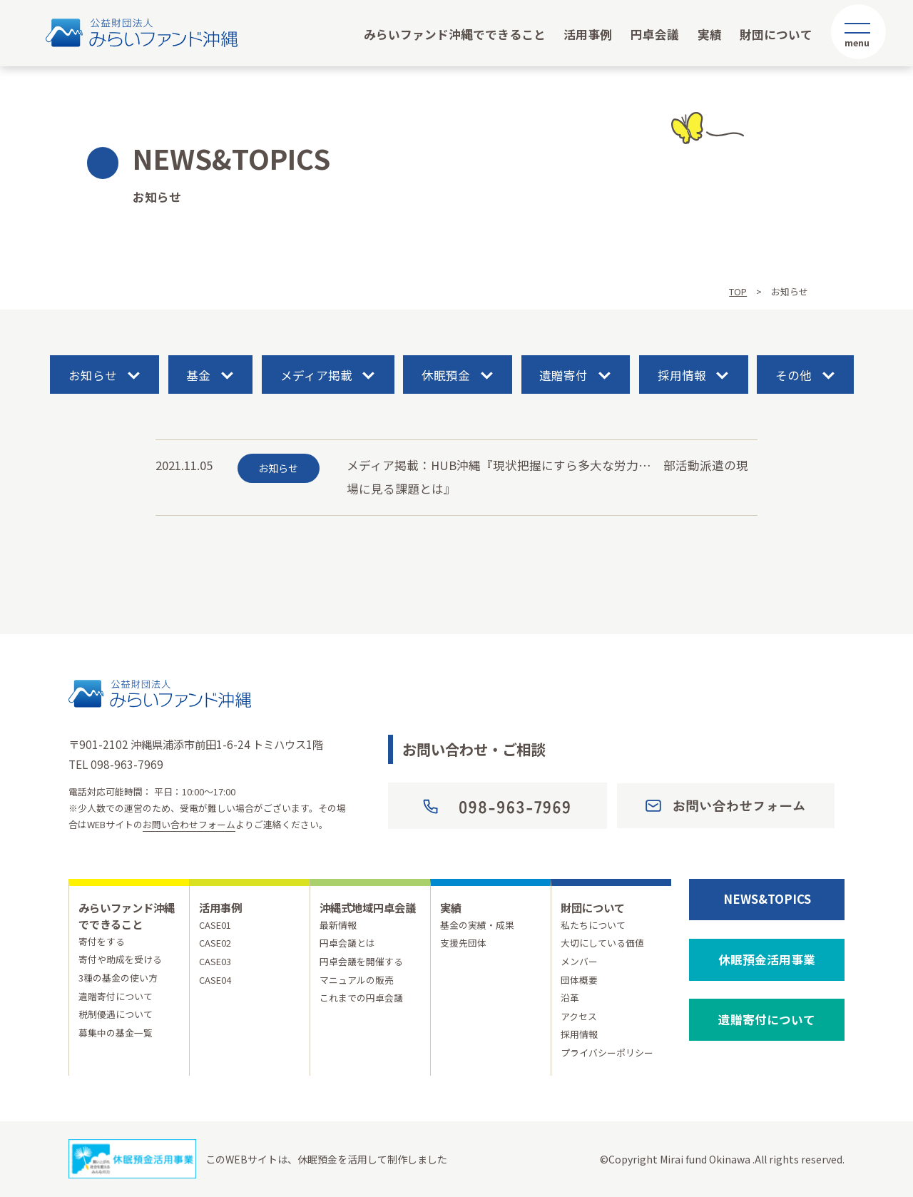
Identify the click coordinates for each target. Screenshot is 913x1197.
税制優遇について (115, 1014)
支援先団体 (463, 942)
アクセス (579, 1016)
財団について (776, 34)
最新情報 (338, 925)
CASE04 (215, 980)
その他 (793, 375)
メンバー (579, 961)
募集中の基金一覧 (115, 1032)
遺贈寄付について (115, 996)
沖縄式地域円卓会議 (368, 907)
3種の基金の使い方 (118, 977)
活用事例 (587, 34)
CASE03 (215, 961)
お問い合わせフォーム (189, 824)
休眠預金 (446, 375)
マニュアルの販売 (357, 980)
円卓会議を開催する (361, 961)
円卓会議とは (347, 942)
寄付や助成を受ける (120, 959)
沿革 (570, 997)
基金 (198, 375)
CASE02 (215, 942)
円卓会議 (655, 34)
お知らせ (92, 375)
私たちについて (593, 925)
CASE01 (215, 925)
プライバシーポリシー (607, 1052)
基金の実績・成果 (477, 925)
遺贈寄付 (563, 375)
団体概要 (579, 980)
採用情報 (682, 375)
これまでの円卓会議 (361, 997)
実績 (710, 34)
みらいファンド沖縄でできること (455, 34)
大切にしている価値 (602, 942)
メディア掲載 (316, 375)
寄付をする (101, 941)
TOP (738, 291)
